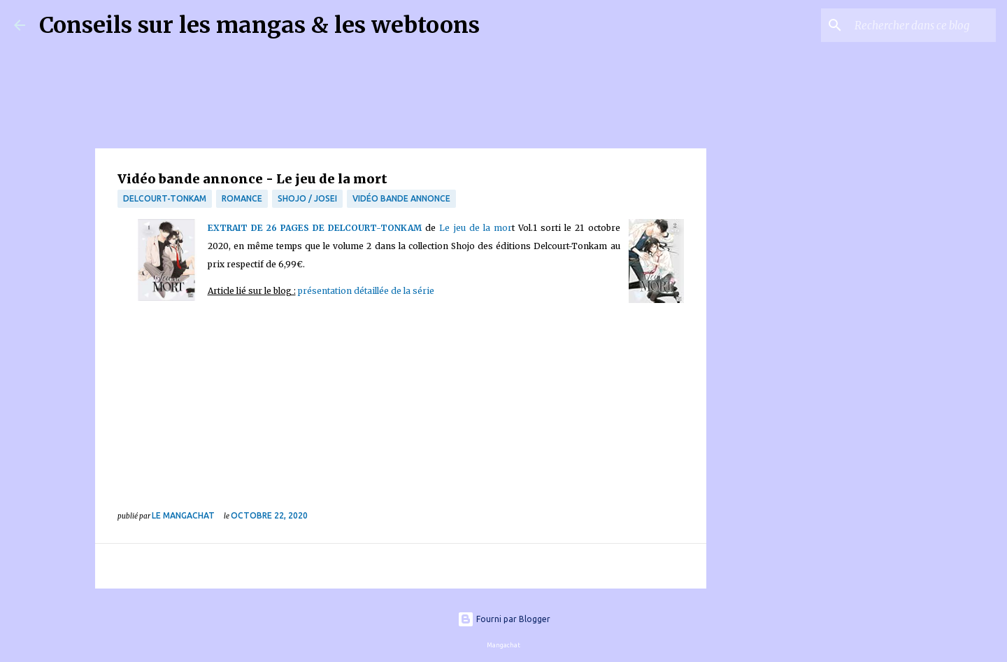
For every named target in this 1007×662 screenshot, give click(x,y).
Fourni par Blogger (503, 619)
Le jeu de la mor (475, 228)
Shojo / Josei (307, 198)
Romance (242, 198)
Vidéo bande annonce (401, 198)
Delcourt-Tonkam (164, 198)
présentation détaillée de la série (366, 291)
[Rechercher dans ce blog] (922, 25)
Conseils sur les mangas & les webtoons (259, 25)
